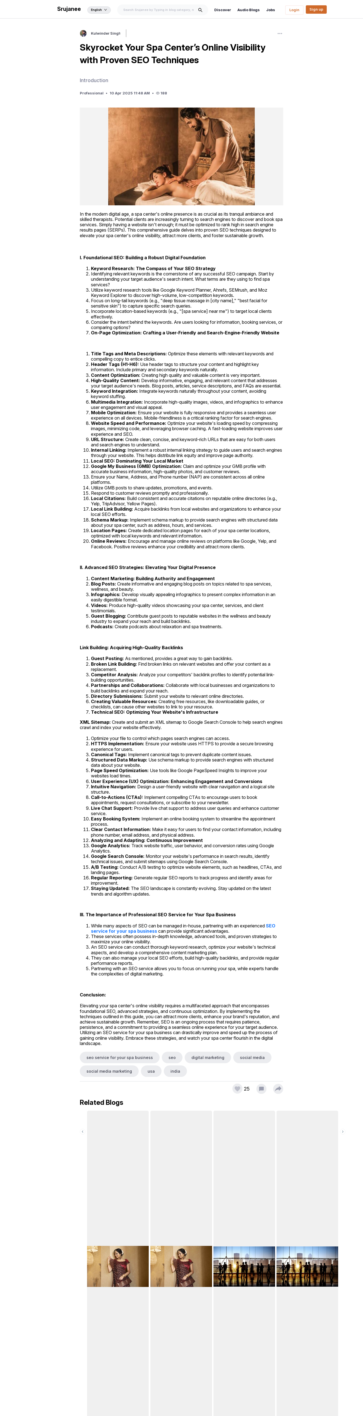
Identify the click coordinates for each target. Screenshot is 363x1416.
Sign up (316, 9)
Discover (225, 10)
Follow (135, 34)
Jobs (271, 10)
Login (294, 10)
